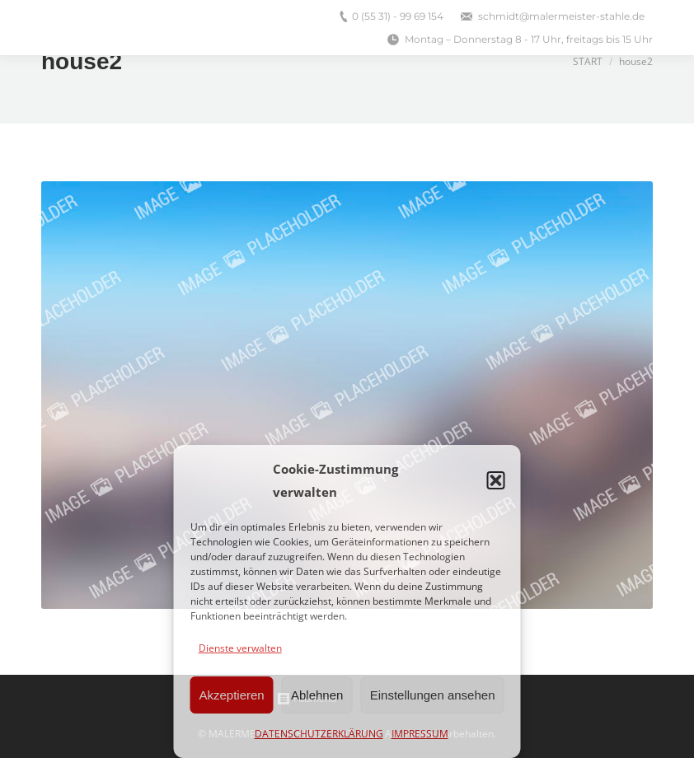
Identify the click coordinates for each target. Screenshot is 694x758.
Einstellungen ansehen (432, 695)
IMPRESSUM (420, 734)
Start (588, 61)
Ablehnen (317, 695)
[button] (496, 480)
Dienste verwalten (240, 648)
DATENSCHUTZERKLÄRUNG (319, 734)
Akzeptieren (232, 695)
